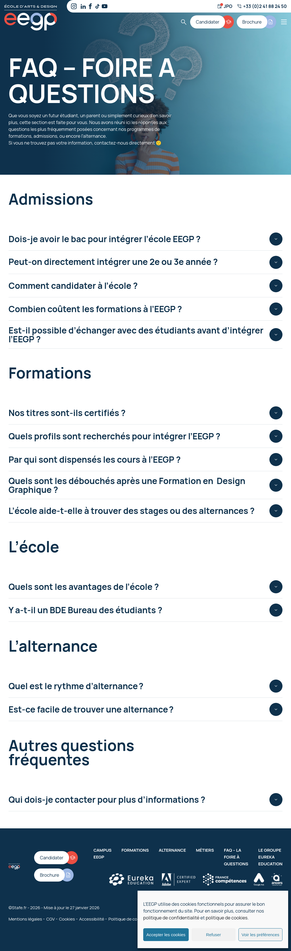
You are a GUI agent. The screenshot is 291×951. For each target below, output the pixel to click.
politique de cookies (227, 918)
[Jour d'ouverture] (224, 6)
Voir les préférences (260, 934)
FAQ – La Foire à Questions (236, 857)
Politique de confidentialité (134, 919)
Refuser (213, 934)
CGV (50, 919)
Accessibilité (91, 919)
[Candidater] (212, 21)
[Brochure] (256, 21)
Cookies (67, 919)
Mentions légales (25, 919)
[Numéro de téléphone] (262, 6)
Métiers (205, 850)
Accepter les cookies (166, 934)
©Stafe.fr (18, 908)
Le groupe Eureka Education (270, 857)
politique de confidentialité (171, 918)
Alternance (172, 850)
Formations (135, 850)
